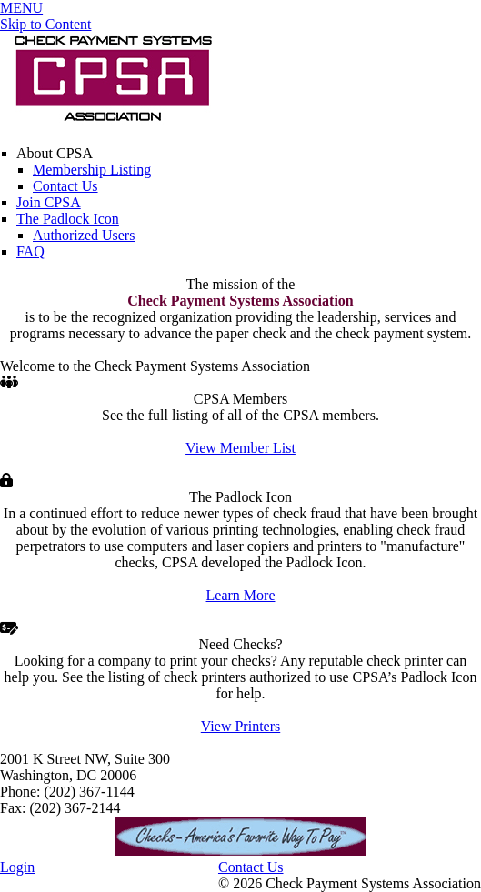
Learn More (241, 595)
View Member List (240, 448)
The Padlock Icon (67, 218)
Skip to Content (45, 24)
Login (17, 867)
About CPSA (54, 153)
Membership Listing (92, 169)
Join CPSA (48, 202)
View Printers (240, 726)
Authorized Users (84, 235)
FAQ (30, 251)
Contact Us (65, 186)
